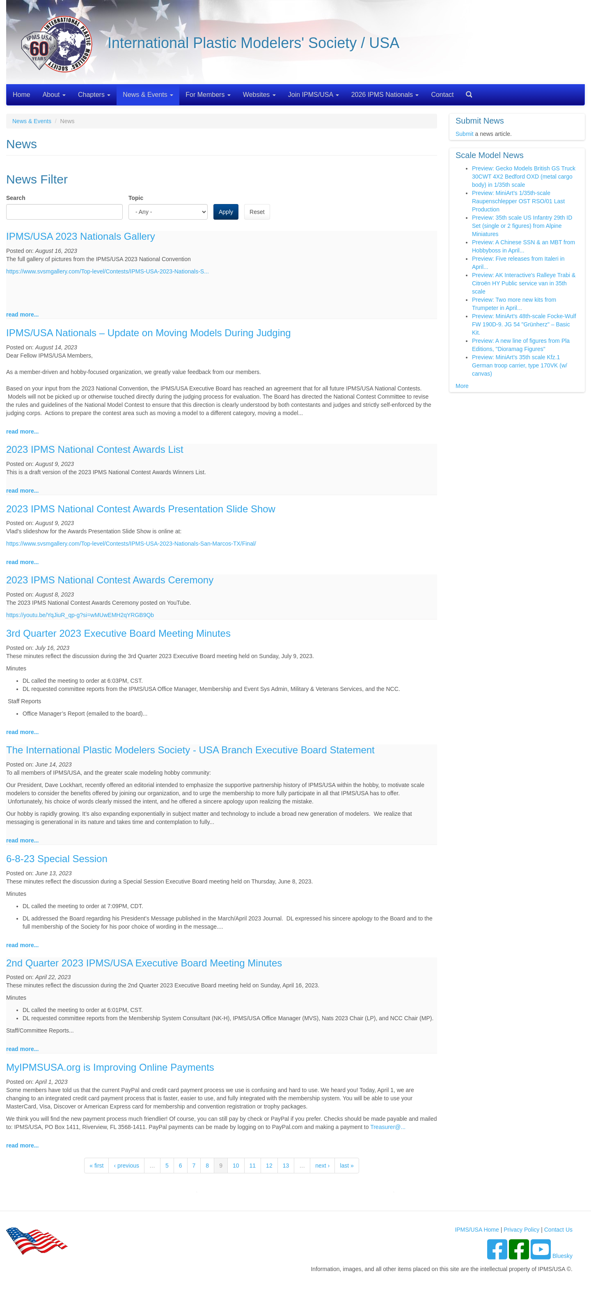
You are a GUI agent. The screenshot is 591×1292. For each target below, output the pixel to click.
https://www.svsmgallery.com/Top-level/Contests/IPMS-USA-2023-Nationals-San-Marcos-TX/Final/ (131, 543)
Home (21, 94)
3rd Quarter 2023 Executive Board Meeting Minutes (118, 633)
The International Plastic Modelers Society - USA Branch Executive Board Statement (190, 749)
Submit (465, 134)
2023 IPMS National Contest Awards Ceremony (109, 579)
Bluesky (562, 1256)
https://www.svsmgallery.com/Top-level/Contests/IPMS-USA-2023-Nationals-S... (107, 271)
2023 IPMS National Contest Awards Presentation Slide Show (140, 508)
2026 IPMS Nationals (385, 94)
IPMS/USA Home (477, 1229)
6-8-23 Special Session (57, 858)
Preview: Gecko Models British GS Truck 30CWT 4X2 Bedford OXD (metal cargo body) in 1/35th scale (523, 176)
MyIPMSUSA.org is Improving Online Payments (110, 1067)
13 (286, 1165)
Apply (226, 212)
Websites (259, 94)
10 (236, 1165)
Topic (135, 198)
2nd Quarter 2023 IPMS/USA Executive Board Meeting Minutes (144, 962)
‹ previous (126, 1165)
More (462, 386)
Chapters (94, 94)
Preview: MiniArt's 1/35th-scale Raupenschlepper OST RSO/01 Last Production (518, 201)
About (54, 94)
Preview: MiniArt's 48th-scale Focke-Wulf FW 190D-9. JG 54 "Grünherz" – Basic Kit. (524, 324)
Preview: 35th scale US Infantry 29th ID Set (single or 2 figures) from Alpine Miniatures (522, 225)
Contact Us (558, 1229)
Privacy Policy (521, 1229)
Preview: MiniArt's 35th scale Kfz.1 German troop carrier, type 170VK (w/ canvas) (519, 365)
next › (322, 1165)
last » (346, 1165)
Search (466, 92)
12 (269, 1165)
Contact (442, 94)
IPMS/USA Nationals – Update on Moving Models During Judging (148, 332)
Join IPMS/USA (313, 94)
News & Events (148, 94)
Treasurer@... (387, 1127)
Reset (257, 212)
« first (96, 1165)
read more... (22, 314)
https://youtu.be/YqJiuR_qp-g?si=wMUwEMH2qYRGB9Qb (80, 615)
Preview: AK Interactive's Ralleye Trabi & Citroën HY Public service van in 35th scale (523, 283)
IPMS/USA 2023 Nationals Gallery (80, 236)
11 (253, 1165)
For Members (208, 94)
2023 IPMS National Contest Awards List (94, 449)
